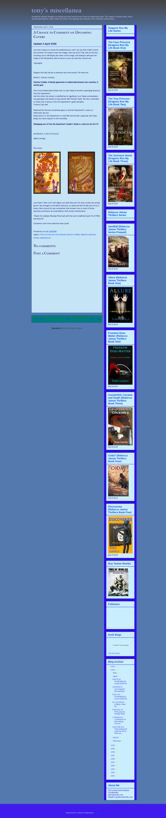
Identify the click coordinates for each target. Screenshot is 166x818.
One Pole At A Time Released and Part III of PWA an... (119, 730)
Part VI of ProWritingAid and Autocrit (119, 681)
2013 (113, 769)
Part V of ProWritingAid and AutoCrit (119, 696)
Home (67, 319)
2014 (113, 765)
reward (36, 238)
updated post (45, 238)
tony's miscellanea (56, 10)
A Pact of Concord (46, 235)
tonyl (44, 232)
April (115, 676)
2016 (113, 759)
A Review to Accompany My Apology (118, 689)
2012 (113, 772)
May (115, 673)
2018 (113, 752)
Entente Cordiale (73, 235)
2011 (113, 776)
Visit (114, 653)
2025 (113, 666)
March (116, 737)
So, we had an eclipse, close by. (119, 704)
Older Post (95, 319)
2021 (113, 745)
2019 (113, 749)
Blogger (97, 813)
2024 (113, 670)
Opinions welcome (88, 235)
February (117, 741)
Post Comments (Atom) (72, 328)
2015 (113, 762)
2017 (113, 755)
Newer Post (39, 319)
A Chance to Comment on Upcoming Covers (119, 720)
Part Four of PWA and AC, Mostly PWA (118, 712)
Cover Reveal (60, 235)
